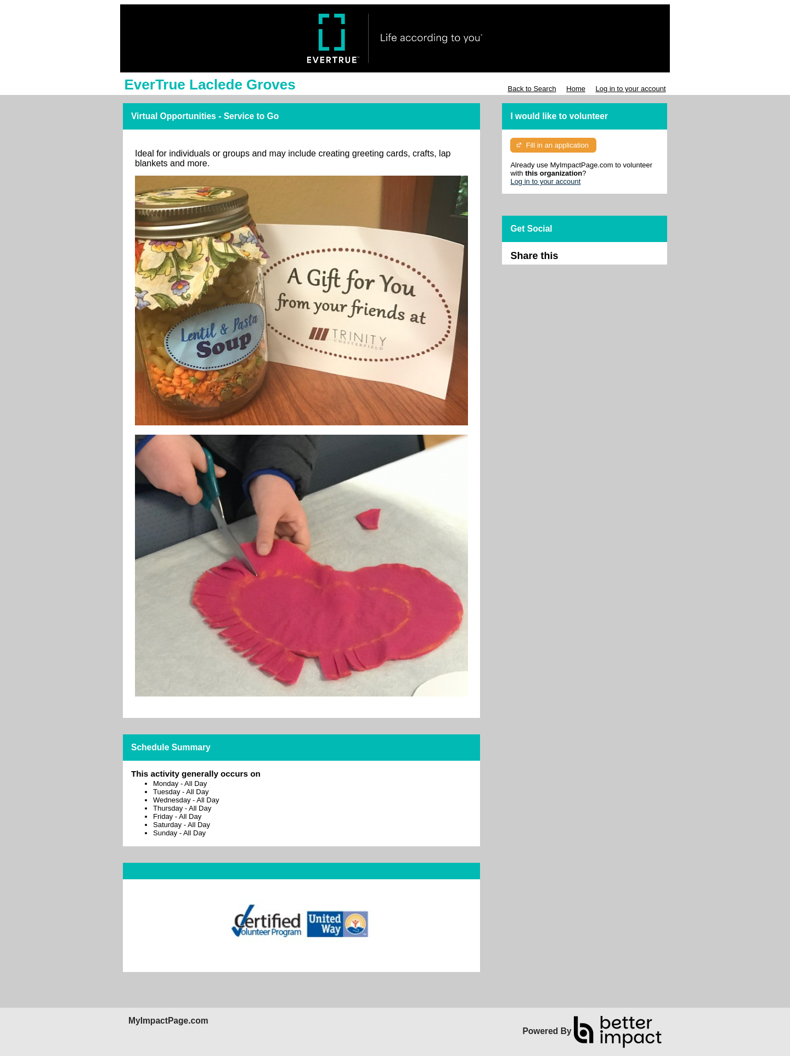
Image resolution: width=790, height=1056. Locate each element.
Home (575, 89)
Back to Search (531, 89)
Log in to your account (631, 89)
